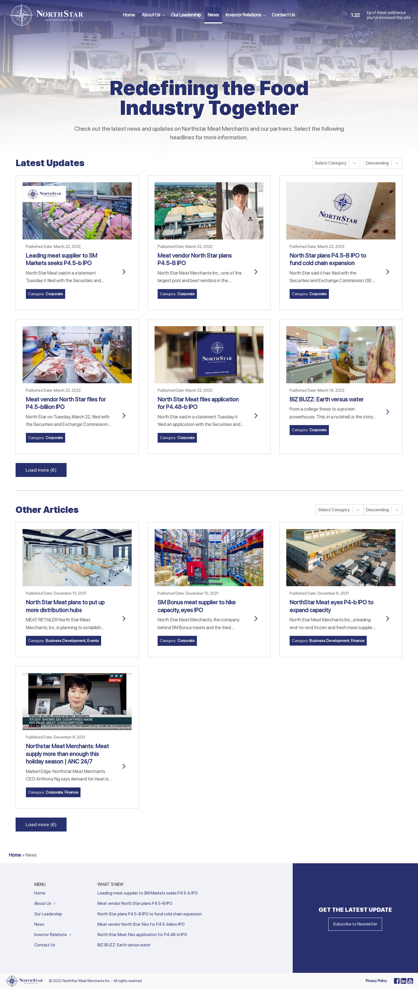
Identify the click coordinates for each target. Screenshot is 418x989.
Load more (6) (41, 470)
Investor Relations (243, 15)
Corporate (54, 294)
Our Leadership (186, 15)
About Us (151, 15)
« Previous (105, 952)
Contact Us (283, 15)
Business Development (65, 640)
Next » (125, 952)
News (213, 15)
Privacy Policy (376, 981)
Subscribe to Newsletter (355, 924)
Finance (358, 640)
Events (93, 640)
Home (129, 15)
